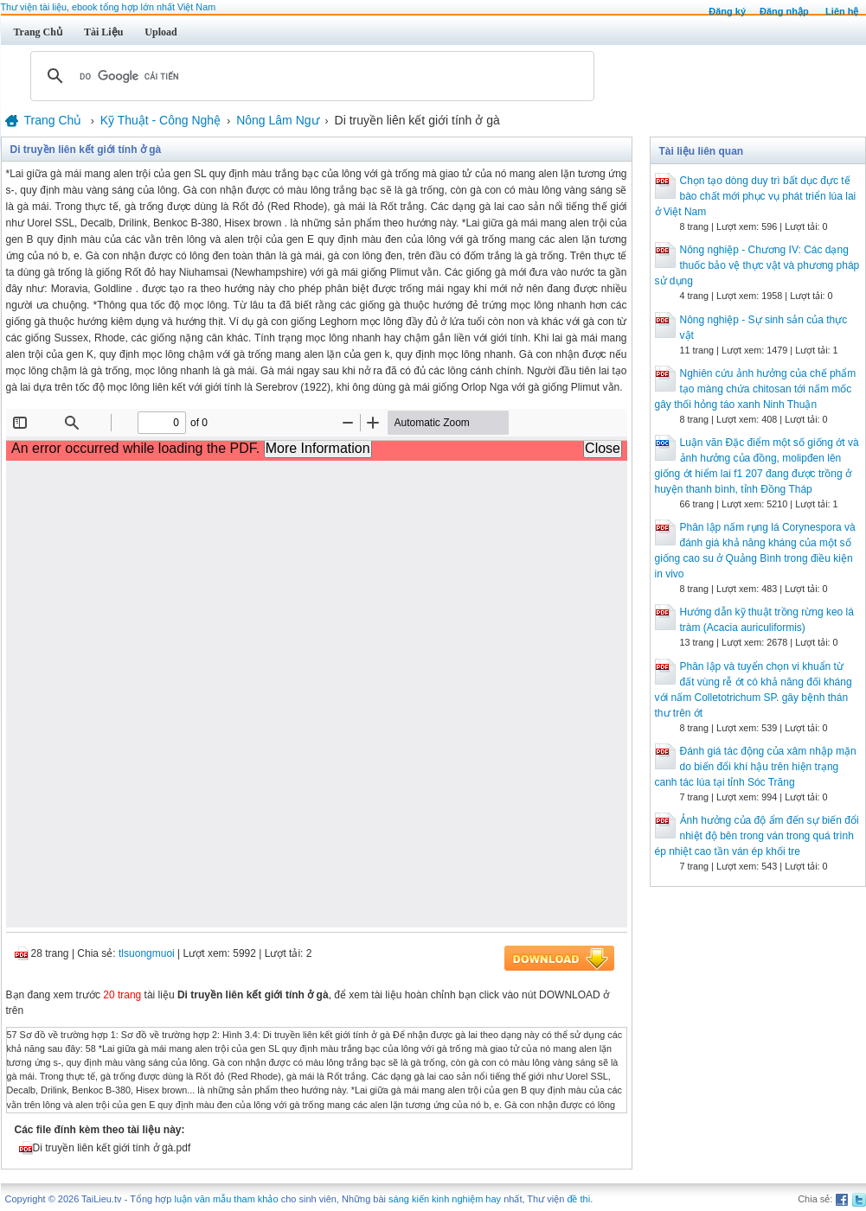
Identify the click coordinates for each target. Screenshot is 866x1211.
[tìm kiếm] (310, 76)
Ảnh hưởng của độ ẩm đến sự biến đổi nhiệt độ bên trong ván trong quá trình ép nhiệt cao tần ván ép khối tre (757, 835)
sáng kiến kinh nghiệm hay (444, 1199)
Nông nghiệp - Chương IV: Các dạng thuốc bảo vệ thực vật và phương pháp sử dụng (757, 265)
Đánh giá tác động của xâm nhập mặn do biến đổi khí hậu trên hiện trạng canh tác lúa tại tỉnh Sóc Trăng (755, 766)
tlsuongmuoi (147, 953)
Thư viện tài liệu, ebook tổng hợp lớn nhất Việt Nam (108, 7)
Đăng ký (727, 11)
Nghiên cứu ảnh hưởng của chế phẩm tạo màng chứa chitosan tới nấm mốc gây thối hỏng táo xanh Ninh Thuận (755, 389)
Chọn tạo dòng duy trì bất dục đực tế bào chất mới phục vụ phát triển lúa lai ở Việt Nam (755, 196)
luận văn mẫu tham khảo (226, 1199)
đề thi (578, 1199)
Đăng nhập (784, 11)
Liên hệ (841, 11)
